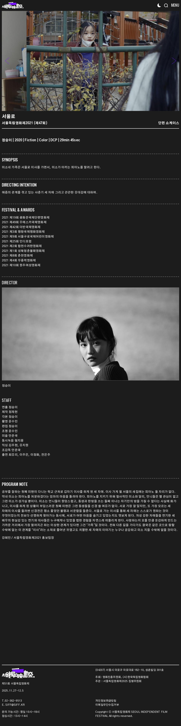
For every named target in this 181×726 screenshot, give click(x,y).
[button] (174, 60)
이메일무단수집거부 (107, 705)
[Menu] (174, 5)
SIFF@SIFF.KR (15, 705)
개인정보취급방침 (105, 701)
